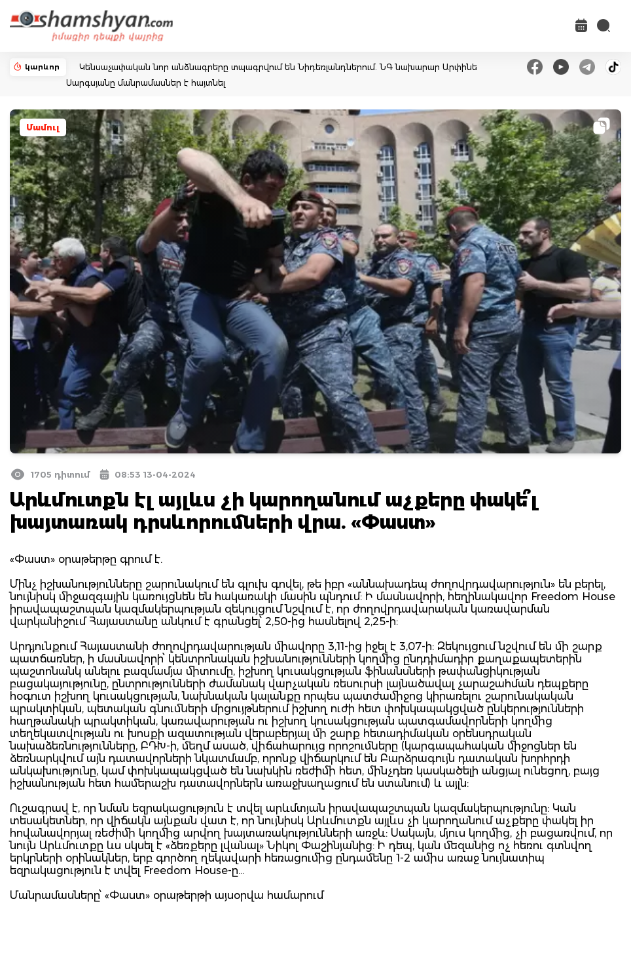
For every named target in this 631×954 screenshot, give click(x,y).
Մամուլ (43, 127)
